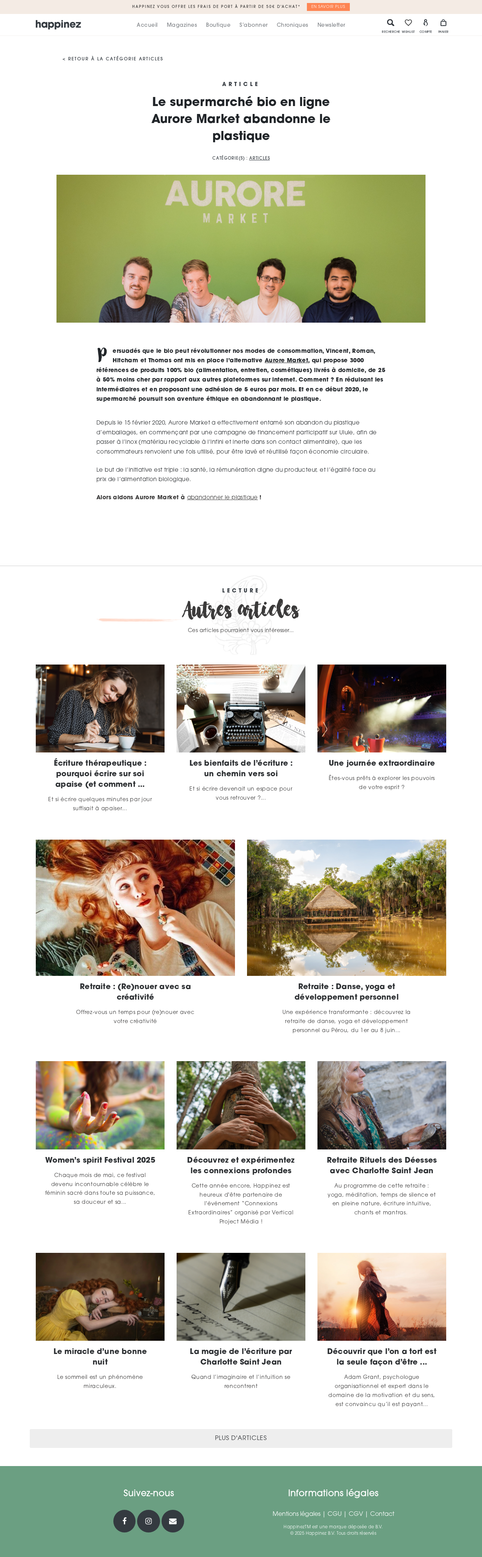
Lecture (241, 591)
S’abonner (253, 25)
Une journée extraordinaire (382, 764)
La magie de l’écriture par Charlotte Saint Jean (241, 1357)
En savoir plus (328, 7)
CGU (335, 1514)
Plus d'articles (241, 1438)
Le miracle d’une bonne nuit (100, 1357)
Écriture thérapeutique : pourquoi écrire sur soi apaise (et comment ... (100, 774)
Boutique (218, 25)
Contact (382, 1514)
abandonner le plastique (222, 498)
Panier (443, 26)
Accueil (147, 25)
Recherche (391, 26)
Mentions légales (296, 1514)
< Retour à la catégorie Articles (113, 59)
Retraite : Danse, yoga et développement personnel (346, 992)
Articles (259, 159)
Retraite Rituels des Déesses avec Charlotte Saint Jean (382, 1166)
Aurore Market (286, 361)
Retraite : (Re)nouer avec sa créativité (135, 992)
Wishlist (408, 26)
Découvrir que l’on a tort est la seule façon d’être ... (381, 1357)
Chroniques (292, 25)
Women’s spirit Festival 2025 (100, 1161)
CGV (356, 1514)
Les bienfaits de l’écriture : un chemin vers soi (241, 769)
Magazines (182, 25)
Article (241, 85)
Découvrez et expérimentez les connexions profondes (240, 1166)
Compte (425, 26)
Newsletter (331, 25)
